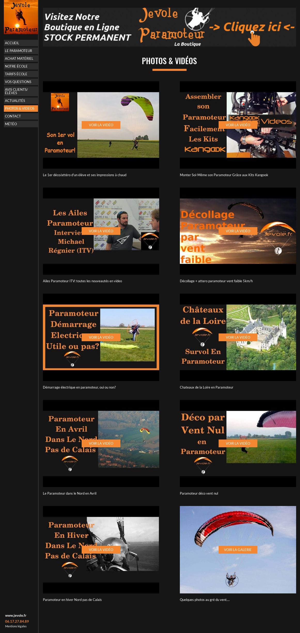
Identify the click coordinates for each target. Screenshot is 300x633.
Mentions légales (16, 626)
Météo (11, 124)
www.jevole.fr (15, 615)
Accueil (12, 43)
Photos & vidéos (19, 108)
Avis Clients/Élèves (16, 91)
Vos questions (18, 82)
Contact (13, 116)
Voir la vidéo (101, 125)
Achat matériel (19, 58)
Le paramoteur (18, 51)
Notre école (16, 66)
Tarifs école (16, 74)
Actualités (15, 101)
